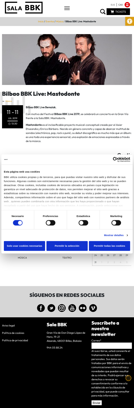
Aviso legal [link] (8, 325)
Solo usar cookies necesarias (24, 246)
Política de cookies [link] (13, 333)
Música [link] (59, 21)
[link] (129, 21)
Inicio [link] (41, 21)
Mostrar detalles (114, 235)
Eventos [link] (50, 21)
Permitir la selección (67, 246)
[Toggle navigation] (67, 8)
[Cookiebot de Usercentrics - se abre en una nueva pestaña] (115, 159)
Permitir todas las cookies (109, 246)
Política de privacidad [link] (15, 340)
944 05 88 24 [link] (55, 347)
